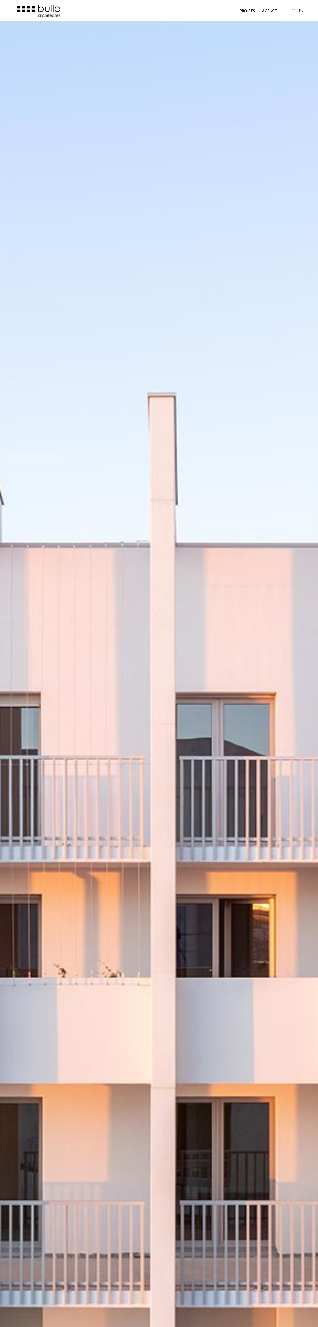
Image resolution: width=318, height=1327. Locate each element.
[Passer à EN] (301, 10)
